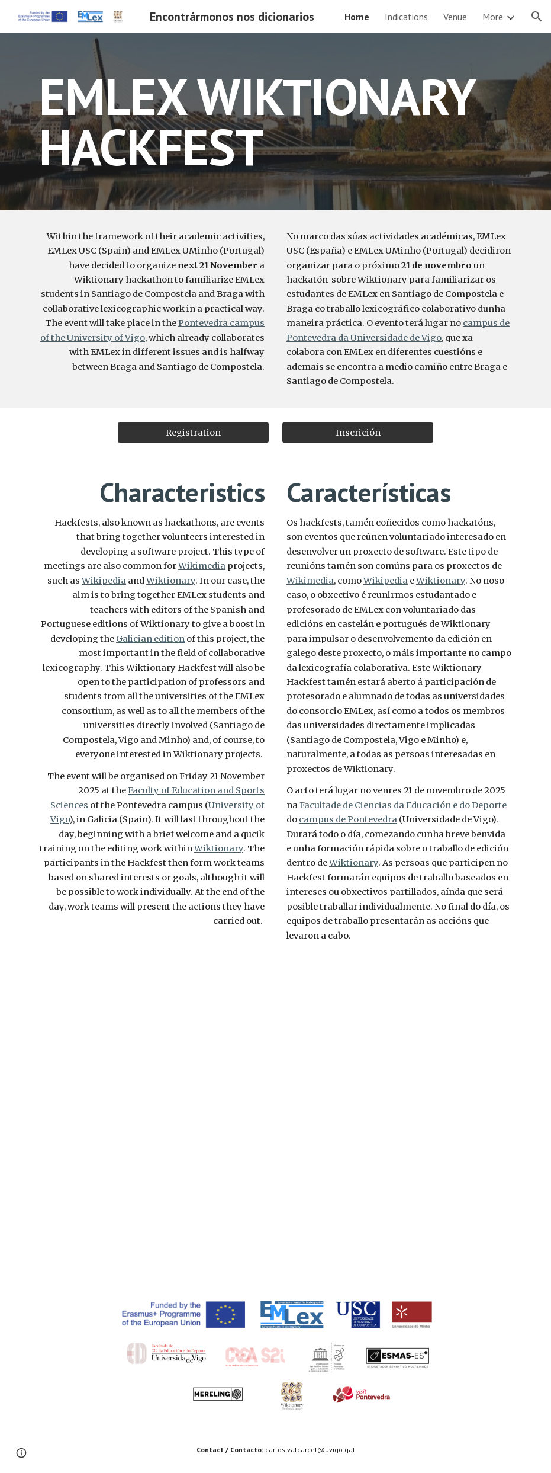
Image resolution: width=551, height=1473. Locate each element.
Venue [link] (455, 17)
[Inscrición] (357, 432)
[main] (275, 121)
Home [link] (356, 17)
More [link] (492, 17)
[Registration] (193, 432)
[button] (537, 16)
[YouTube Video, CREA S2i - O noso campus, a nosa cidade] (399, 1042)
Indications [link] (406, 17)
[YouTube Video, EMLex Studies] (151, 1042)
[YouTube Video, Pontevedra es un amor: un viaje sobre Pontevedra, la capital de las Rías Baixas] (399, 1202)
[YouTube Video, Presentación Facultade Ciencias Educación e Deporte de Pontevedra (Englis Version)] (151, 1202)
